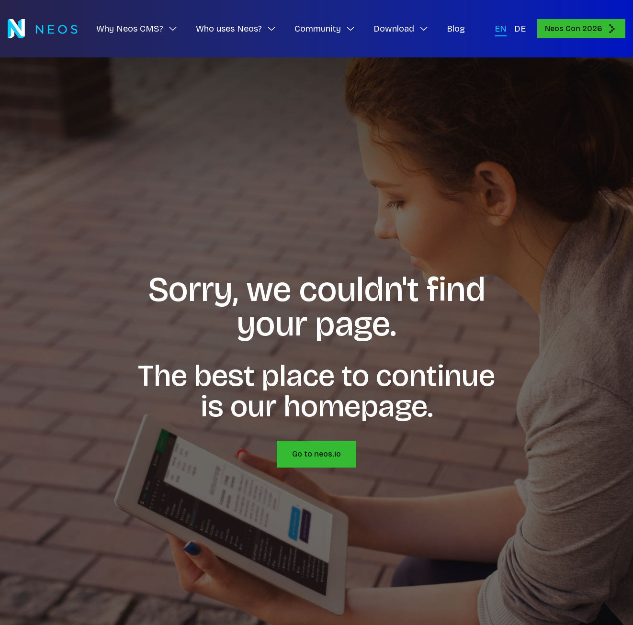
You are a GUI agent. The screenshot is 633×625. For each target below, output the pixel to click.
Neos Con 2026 (581, 28)
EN (501, 28)
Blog (456, 28)
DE (520, 28)
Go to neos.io (316, 453)
